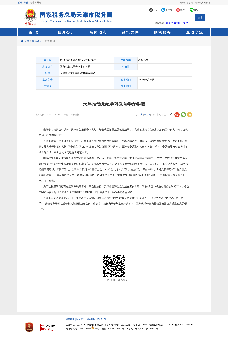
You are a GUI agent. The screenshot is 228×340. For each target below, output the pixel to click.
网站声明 (70, 319)
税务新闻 (50, 41)
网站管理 (80, 319)
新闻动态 (37, 41)
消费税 (177, 23)
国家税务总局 (186, 2)
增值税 (169, 23)
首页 (26, 41)
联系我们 (101, 319)
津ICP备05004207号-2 (149, 329)
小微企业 (185, 23)
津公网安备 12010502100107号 (109, 329)
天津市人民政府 (202, 2)
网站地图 (91, 319)
